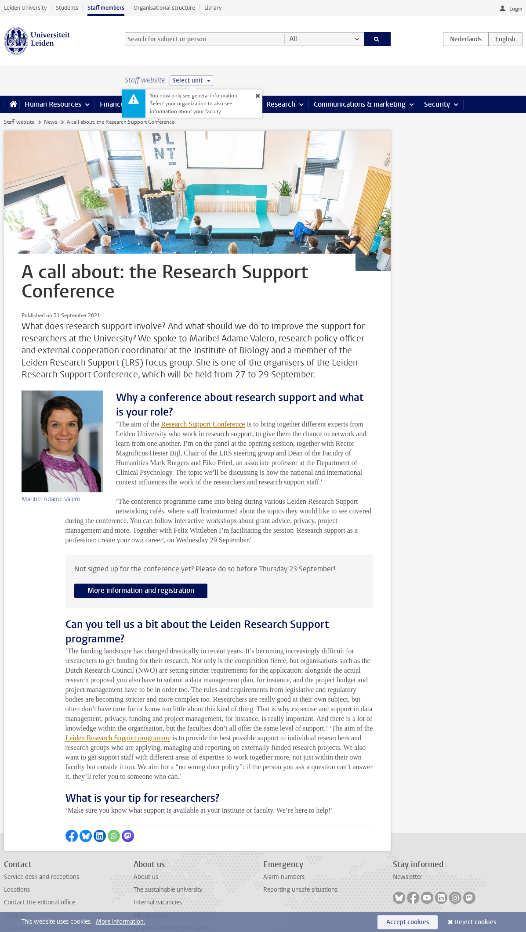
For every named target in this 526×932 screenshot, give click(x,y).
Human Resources (53, 104)
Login (515, 8)
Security (437, 104)
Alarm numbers (284, 853)
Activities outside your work (171, 904)
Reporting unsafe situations (300, 865)
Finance (112, 104)
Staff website (19, 121)
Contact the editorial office (39, 878)
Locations (17, 865)
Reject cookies (475, 922)
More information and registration (140, 566)
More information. (120, 922)
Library (212, 7)
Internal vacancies (158, 878)
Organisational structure (164, 7)
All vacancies (151, 891)
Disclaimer (18, 904)
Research (280, 104)
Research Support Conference (153, 409)
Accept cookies (407, 922)
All (293, 39)
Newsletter (407, 853)
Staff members (105, 7)
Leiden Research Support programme (117, 713)
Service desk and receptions (41, 853)
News (50, 121)
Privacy (13, 891)
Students (67, 7)
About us (146, 853)
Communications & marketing (360, 104)
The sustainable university (168, 865)
